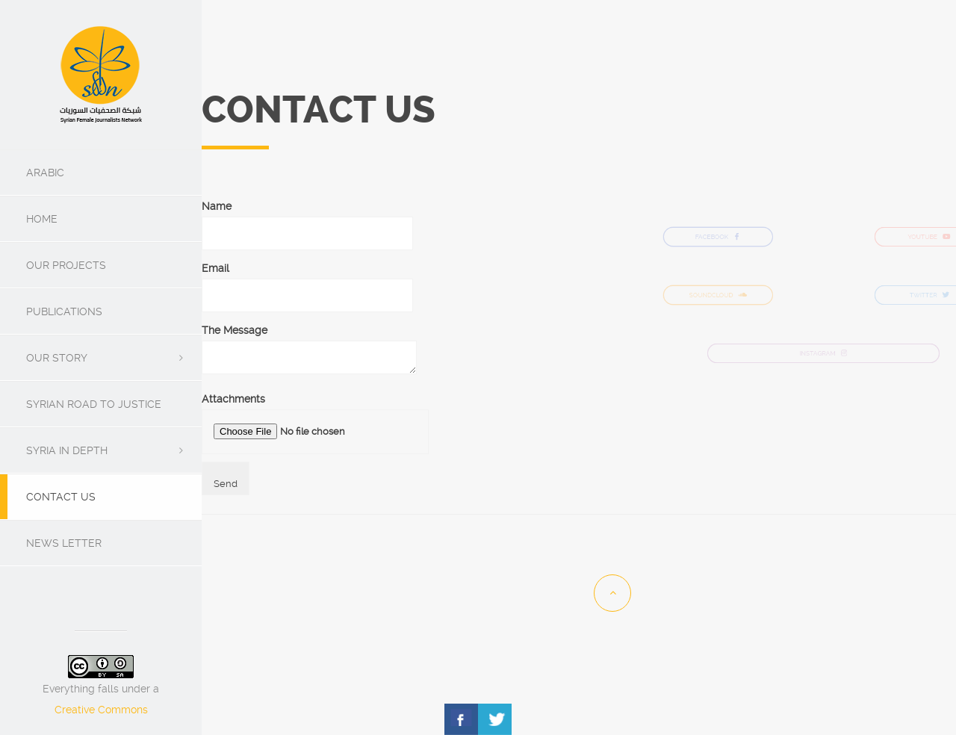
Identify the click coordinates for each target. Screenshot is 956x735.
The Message (309, 350)
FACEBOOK (718, 237)
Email (307, 281)
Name (307, 219)
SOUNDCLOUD (718, 295)
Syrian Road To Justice (93, 404)
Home (42, 219)
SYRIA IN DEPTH (67, 450)
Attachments (315, 423)
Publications (64, 311)
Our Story (56, 358)
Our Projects (66, 265)
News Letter (64, 543)
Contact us (61, 497)
